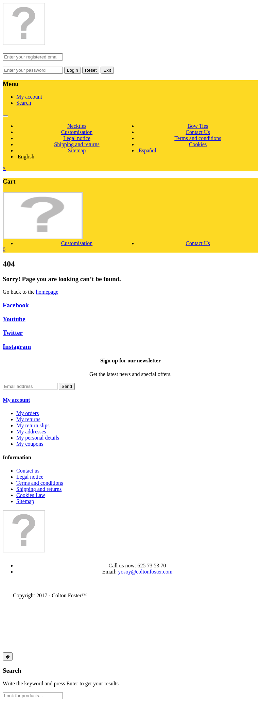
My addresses (31, 431)
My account (29, 97)
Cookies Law (30, 495)
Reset (91, 70)
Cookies (198, 144)
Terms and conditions (197, 138)
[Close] (8, 656)
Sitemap (77, 150)
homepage (47, 292)
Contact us (27, 471)
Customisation (76, 132)
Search (23, 103)
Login (72, 70)
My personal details (37, 438)
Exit (107, 70)
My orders (27, 413)
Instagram (17, 346)
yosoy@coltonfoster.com (145, 572)
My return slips (33, 425)
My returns (28, 419)
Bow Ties (198, 126)
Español (146, 150)
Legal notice (76, 138)
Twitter (13, 332)
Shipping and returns (76, 144)
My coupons (30, 444)
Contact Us (198, 132)
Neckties (76, 126)
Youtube (14, 319)
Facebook (16, 305)
